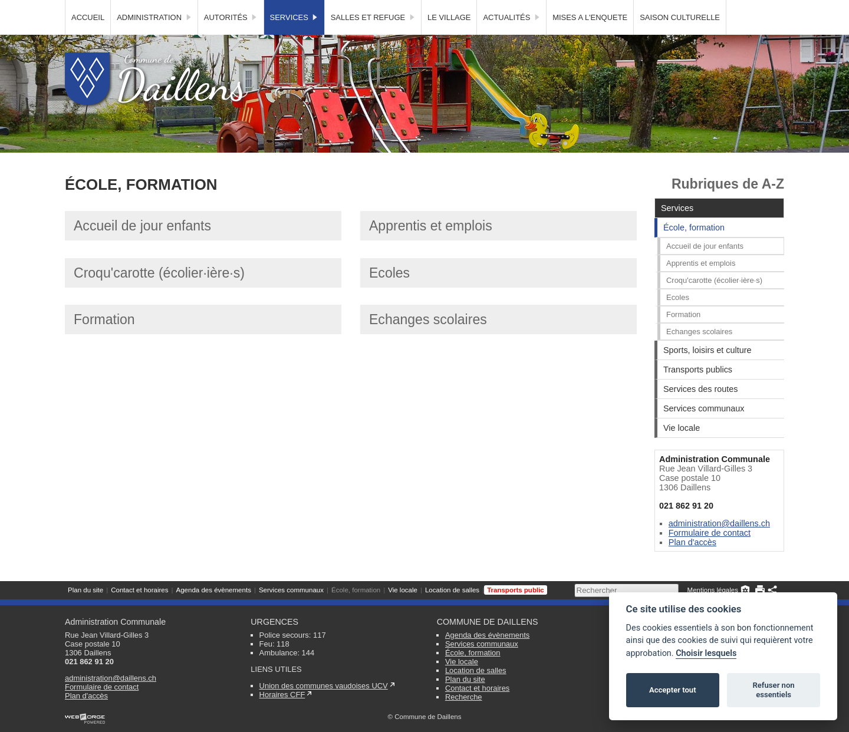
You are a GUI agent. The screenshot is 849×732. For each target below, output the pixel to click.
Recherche (463, 697)
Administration (154, 38)
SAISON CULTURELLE (680, 38)
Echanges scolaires (428, 340)
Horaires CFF (282, 694)
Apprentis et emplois (430, 247)
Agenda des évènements (213, 8)
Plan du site (85, 8)
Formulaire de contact (710, 554)
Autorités (231, 38)
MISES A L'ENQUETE (589, 38)
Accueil (87, 38)
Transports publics (697, 390)
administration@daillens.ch (719, 544)
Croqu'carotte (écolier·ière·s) (159, 294)
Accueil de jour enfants (142, 247)
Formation (104, 340)
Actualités (511, 38)
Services (294, 38)
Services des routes (700, 410)
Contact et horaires (139, 8)
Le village (448, 38)
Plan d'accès (692, 563)
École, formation (355, 8)
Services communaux (291, 8)
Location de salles (452, 8)
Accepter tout (672, 689)
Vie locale (402, 8)
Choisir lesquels (706, 653)
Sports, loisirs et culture (707, 371)
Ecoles (389, 294)
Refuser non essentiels (773, 690)
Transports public (515, 8)
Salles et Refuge (373, 38)
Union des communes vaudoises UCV (323, 685)
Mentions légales (712, 8)
